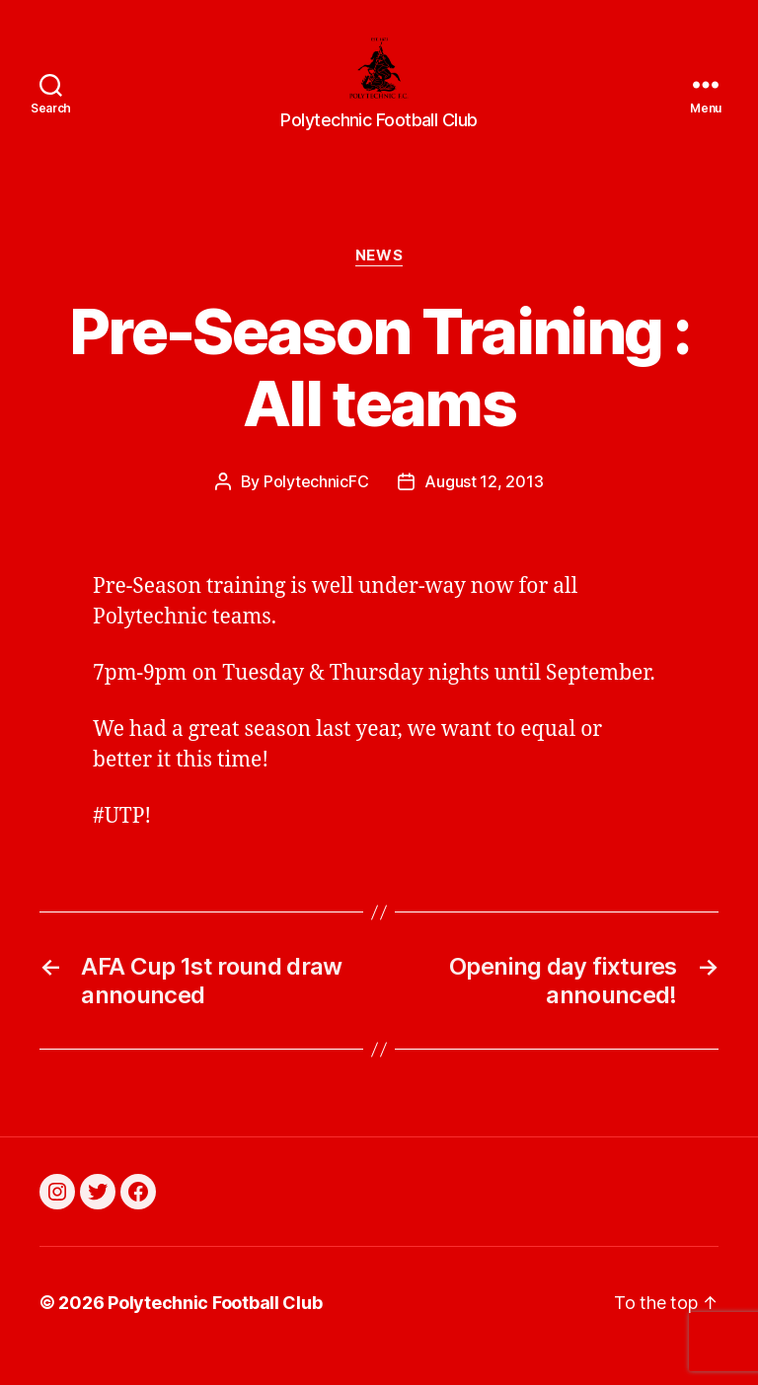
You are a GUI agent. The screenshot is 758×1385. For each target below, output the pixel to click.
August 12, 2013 (483, 508)
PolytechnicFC (316, 508)
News (379, 282)
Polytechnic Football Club (215, 1329)
